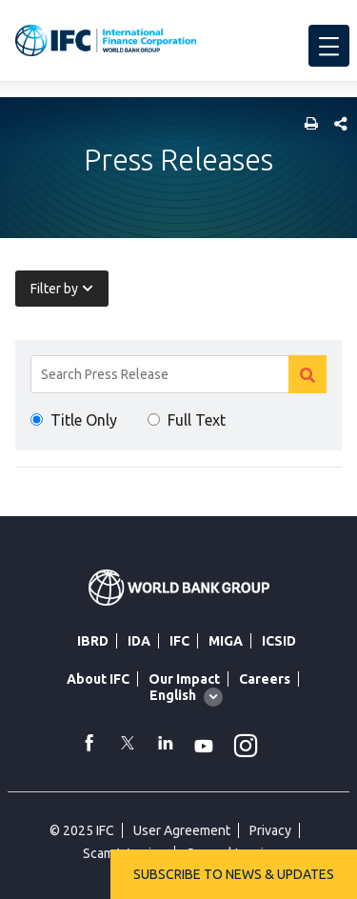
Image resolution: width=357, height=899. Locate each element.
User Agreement (181, 830)
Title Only (83, 420)
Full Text (197, 420)
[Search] (178, 374)
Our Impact (184, 679)
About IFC (98, 679)
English (172, 695)
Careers (264, 679)
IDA (139, 641)
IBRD (93, 641)
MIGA (225, 641)
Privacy (270, 830)
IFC (179, 641)
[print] (306, 125)
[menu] (328, 46)
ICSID (279, 641)
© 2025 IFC (82, 830)
